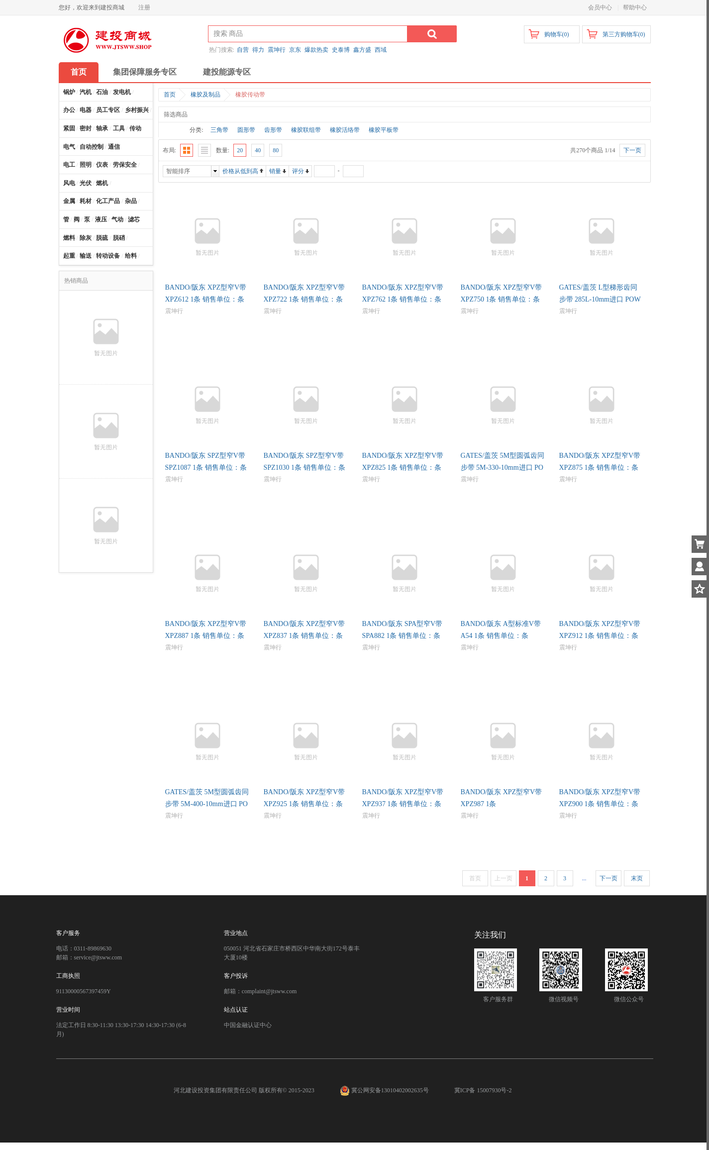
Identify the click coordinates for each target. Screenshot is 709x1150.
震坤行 (277, 49)
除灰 (86, 237)
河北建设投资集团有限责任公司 (215, 1090)
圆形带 (246, 129)
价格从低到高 (240, 171)
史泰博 (341, 49)
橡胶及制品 (205, 94)
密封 (86, 128)
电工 (69, 164)
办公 (69, 109)
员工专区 (108, 109)
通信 (114, 146)
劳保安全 (125, 164)
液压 (101, 219)
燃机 (102, 183)
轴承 (102, 128)
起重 (69, 255)
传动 (135, 128)
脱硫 (102, 237)
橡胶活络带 (345, 129)
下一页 (608, 878)
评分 (298, 171)
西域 (381, 49)
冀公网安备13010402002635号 (385, 1090)
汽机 (86, 92)
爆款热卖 (316, 49)
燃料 (69, 237)
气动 (117, 219)
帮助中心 (635, 7)
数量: (222, 150)
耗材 (86, 201)
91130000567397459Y (83, 991)
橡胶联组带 (306, 129)
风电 (69, 183)
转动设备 (108, 255)
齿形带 (273, 129)
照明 (86, 164)
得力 (258, 49)
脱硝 (119, 237)
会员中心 (600, 7)
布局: (169, 150)
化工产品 (108, 201)
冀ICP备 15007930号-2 (483, 1090)
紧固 (69, 128)
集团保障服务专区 (145, 72)
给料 (131, 255)
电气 (69, 146)
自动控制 (91, 146)
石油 (102, 92)
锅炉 (69, 92)
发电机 (122, 92)
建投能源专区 (227, 72)
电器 (86, 109)
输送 (86, 255)
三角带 (219, 129)
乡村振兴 (137, 109)
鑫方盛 (362, 49)
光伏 (86, 183)
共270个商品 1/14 (592, 150)
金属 (69, 201)
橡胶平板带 (384, 129)
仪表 (102, 164)
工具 (119, 128)
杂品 (131, 201)
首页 (79, 72)
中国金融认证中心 (248, 1025)
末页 (637, 878)
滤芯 (134, 219)
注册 (144, 7)
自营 (243, 49)
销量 (275, 171)
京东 (295, 49)
